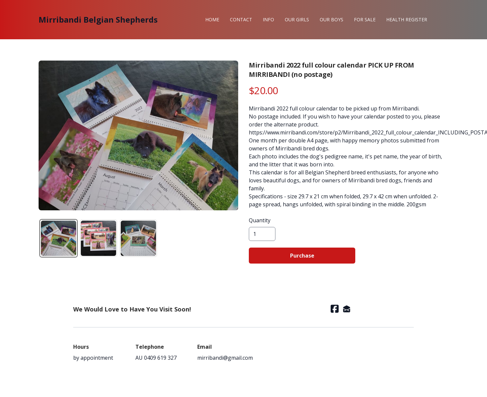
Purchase (302, 255)
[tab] (58, 238)
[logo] (98, 19)
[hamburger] (166, 20)
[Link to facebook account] (335, 308)
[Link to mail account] (347, 308)
